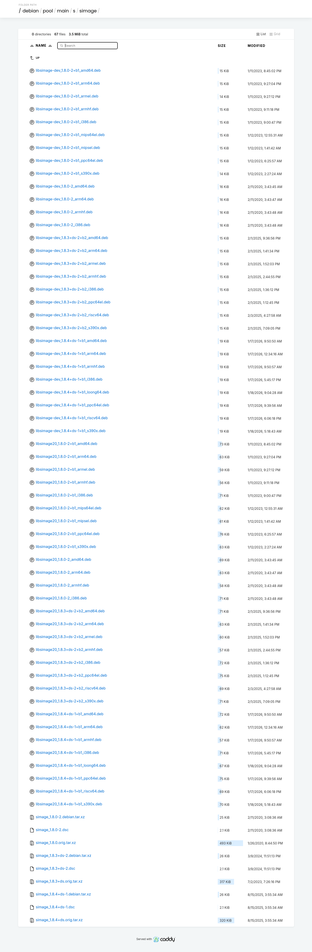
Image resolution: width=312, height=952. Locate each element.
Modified (256, 46)
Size (222, 46)
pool (48, 11)
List (261, 34)
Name (45, 45)
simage (88, 11)
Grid (274, 34)
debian (31, 11)
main (63, 11)
